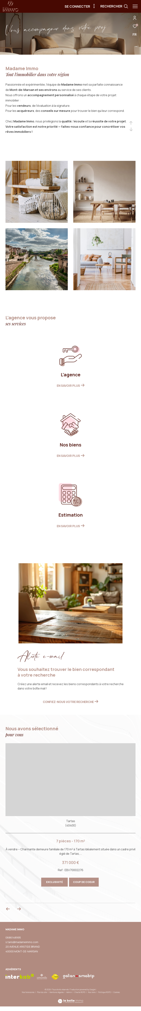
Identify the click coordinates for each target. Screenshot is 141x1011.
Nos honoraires (28, 992)
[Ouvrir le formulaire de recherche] (114, 6)
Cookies (116, 992)
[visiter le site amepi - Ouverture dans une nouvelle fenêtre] (42, 976)
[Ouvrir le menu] (135, 6)
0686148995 (13, 937)
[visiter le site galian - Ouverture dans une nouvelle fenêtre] (78, 976)
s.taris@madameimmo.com (21, 942)
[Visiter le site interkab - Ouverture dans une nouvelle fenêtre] (19, 976)
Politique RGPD (104, 992)
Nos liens (92, 992)
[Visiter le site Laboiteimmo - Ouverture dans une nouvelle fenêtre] (70, 999)
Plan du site (42, 992)
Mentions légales (56, 992)
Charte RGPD (80, 992)
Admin (69, 992)
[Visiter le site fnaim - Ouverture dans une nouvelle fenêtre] (55, 977)
